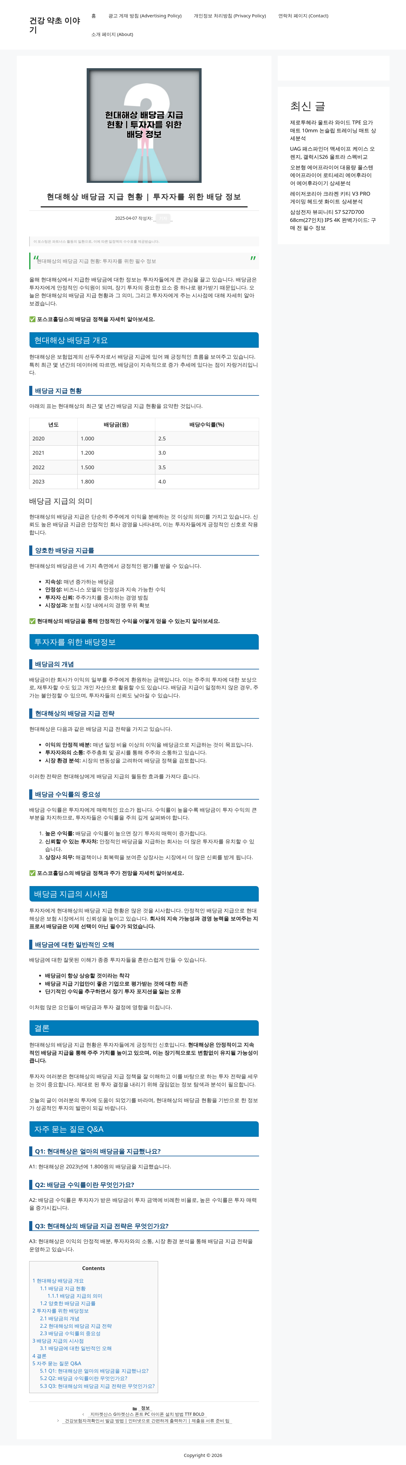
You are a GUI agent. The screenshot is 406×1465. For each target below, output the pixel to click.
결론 (40, 1355)
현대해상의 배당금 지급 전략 (76, 1325)
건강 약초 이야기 (54, 25)
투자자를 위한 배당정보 (61, 1310)
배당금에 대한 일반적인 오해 (76, 1348)
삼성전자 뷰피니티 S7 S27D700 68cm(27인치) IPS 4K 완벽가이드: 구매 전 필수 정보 (333, 219)
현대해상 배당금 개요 (58, 1280)
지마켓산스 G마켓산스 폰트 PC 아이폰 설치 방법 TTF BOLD (147, 1414)
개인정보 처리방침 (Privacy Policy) (230, 15)
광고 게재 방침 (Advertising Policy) (144, 15)
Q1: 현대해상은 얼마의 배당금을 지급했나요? (94, 1370)
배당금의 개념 (60, 1318)
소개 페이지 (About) (112, 34)
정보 (145, 1408)
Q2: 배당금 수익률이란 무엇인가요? (83, 1378)
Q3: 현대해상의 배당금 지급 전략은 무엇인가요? (97, 1386)
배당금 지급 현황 (63, 1288)
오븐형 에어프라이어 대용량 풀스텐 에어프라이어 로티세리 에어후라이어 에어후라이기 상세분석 (331, 175)
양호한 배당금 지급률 (68, 1303)
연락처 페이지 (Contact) (303, 15)
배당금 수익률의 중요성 (70, 1333)
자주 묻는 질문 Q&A (57, 1363)
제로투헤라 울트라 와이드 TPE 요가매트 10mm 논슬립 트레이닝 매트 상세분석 (333, 130)
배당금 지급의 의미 (75, 1295)
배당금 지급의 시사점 (58, 1340)
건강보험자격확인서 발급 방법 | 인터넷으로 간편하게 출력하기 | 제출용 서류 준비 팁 (147, 1420)
